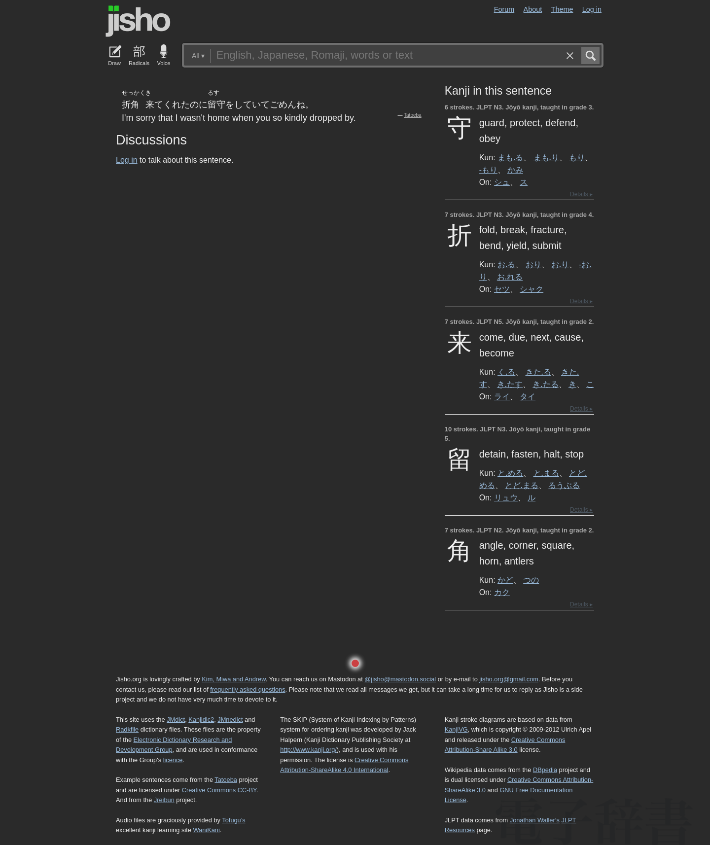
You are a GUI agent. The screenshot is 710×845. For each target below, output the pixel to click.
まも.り (546, 157)
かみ (515, 169)
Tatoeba (413, 115)
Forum (504, 9)
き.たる (545, 384)
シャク (531, 288)
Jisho (138, 21)
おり (533, 264)
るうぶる (564, 485)
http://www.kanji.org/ (308, 749)
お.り (560, 264)
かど (505, 579)
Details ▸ (581, 194)
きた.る (538, 371)
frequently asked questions (247, 689)
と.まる (546, 472)
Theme (562, 9)
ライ (502, 396)
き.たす (510, 384)
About (533, 9)
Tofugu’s (233, 820)
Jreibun (164, 800)
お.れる (510, 276)
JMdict (176, 719)
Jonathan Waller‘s (535, 820)
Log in (592, 9)
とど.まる (521, 485)
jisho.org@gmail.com (508, 679)
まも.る (510, 157)
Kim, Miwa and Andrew (233, 679)
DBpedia (545, 770)
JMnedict (230, 719)
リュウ (506, 497)
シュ (502, 181)
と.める (510, 472)
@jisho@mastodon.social (400, 679)
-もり (488, 169)
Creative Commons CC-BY (219, 790)
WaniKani (206, 830)
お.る (506, 264)
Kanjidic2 (201, 719)
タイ (527, 396)
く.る (506, 371)
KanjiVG (456, 729)
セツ (502, 288)
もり (577, 157)
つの (531, 579)
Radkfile (127, 729)
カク (502, 592)
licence (173, 760)
